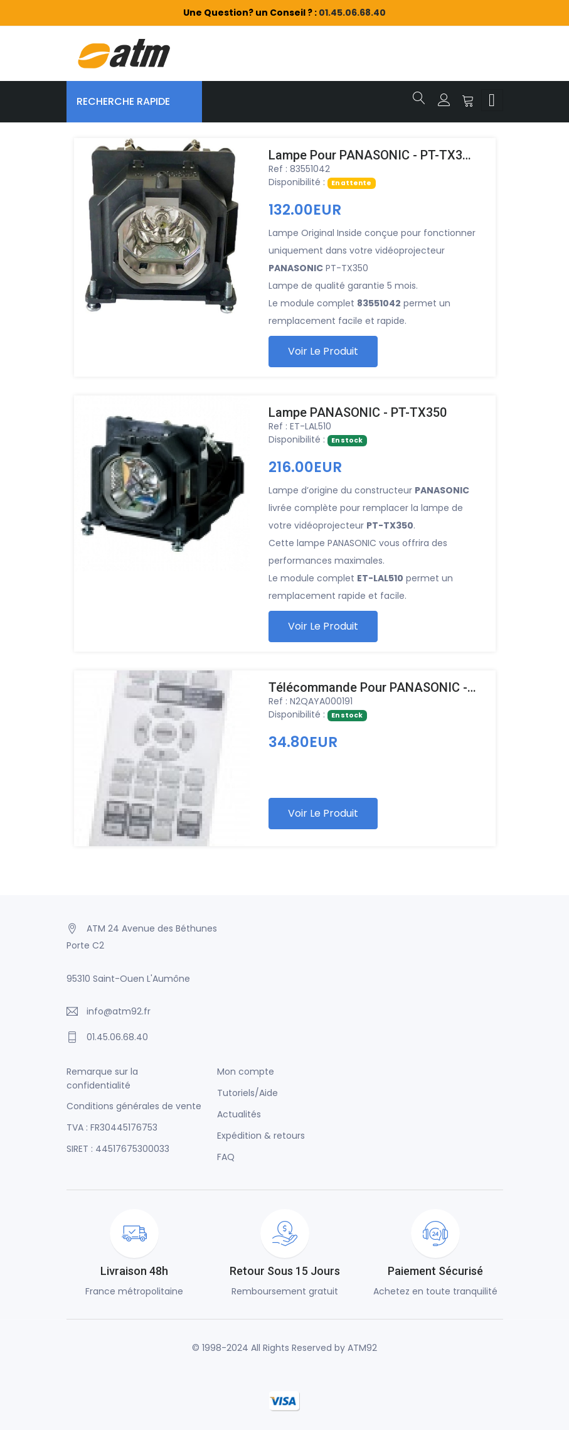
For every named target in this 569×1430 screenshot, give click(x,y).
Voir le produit (323, 351)
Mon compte (245, 1071)
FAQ (226, 1157)
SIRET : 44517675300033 (117, 1148)
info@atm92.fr (119, 1011)
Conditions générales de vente (133, 1106)
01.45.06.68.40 (352, 12)
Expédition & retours (261, 1135)
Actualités (239, 1114)
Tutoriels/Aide (247, 1093)
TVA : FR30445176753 (111, 1127)
